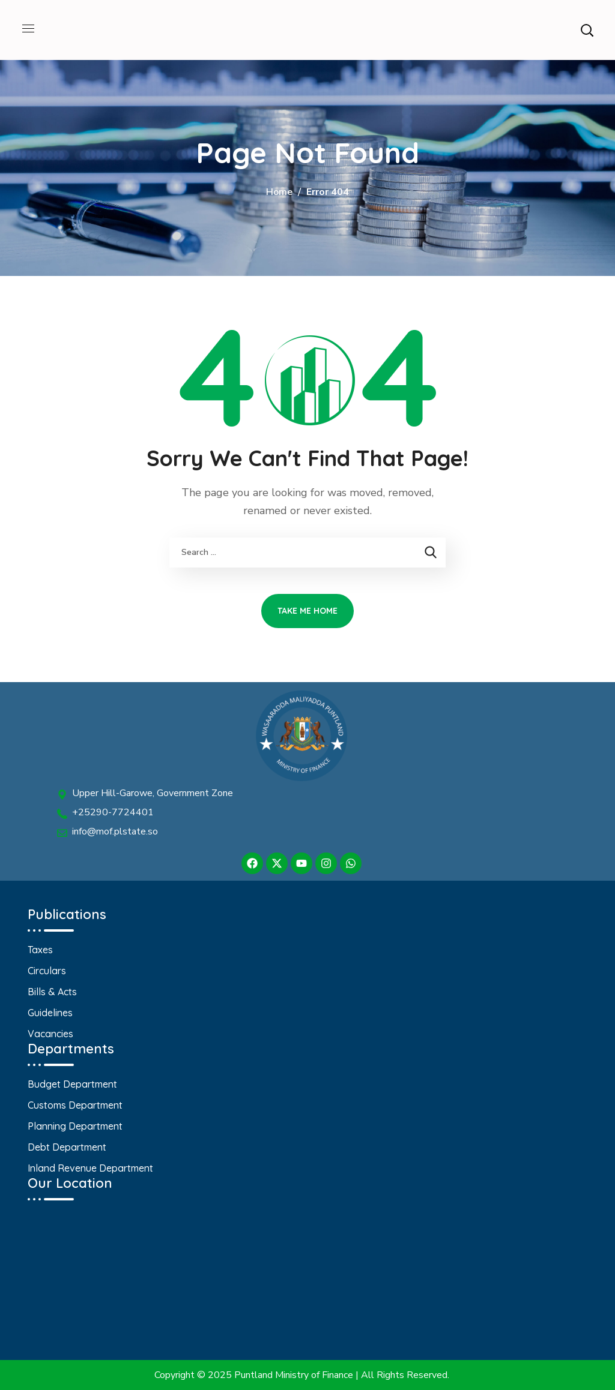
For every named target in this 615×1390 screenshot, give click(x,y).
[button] (587, 30)
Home (279, 192)
